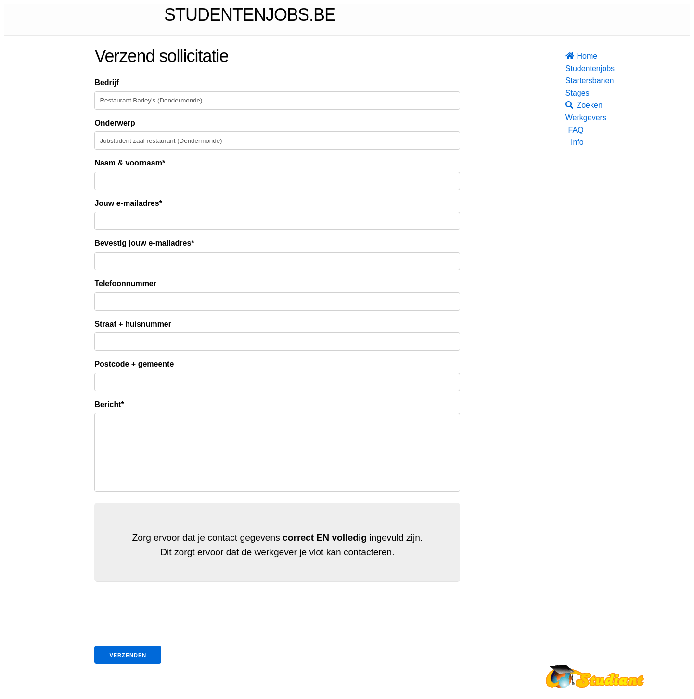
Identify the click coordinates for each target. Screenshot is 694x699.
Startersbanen (574, 80)
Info (577, 142)
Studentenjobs (574, 68)
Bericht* (109, 404)
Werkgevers (574, 118)
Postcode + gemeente (134, 364)
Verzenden (127, 670)
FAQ (576, 130)
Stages (574, 93)
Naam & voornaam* (129, 163)
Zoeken (574, 105)
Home (574, 56)
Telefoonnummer (125, 284)
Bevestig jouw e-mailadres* (144, 243)
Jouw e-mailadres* (128, 203)
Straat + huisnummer (132, 324)
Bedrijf (106, 82)
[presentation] (167, 629)
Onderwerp (114, 123)
